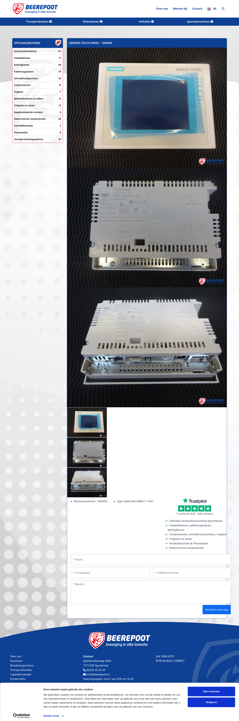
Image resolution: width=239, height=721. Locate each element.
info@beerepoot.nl (96, 674)
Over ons (162, 8)
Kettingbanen (37, 65)
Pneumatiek (37, 132)
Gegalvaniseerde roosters (37, 112)
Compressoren (37, 85)
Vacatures (16, 661)
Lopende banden (20, 674)
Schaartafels (18, 679)
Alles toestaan (211, 690)
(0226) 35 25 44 (94, 670)
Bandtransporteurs (22, 665)
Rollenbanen (92, 21)
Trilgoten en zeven (37, 105)
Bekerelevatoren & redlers (37, 99)
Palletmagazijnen (37, 72)
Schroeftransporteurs (37, 78)
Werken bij (180, 8)
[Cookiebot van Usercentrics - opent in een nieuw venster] (21, 714)
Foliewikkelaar (37, 58)
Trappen (37, 92)
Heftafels (146, 21)
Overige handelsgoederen (37, 139)
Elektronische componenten (37, 119)
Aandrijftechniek (37, 126)
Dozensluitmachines (37, 51)
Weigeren (211, 700)
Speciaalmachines (200, 21)
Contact (197, 8)
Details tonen (51, 714)
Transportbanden (39, 21)
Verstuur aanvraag (216, 609)
